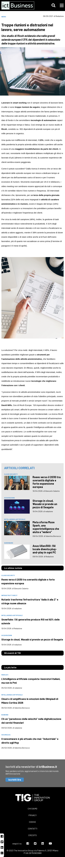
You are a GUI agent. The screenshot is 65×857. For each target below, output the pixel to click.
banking (4, 715)
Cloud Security (11, 474)
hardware (8, 543)
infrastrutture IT (9, 595)
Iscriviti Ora (14, 779)
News (3, 17)
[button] (53, 5)
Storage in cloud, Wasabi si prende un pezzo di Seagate (45, 504)
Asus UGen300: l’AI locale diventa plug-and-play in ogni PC (45, 549)
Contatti (32, 828)
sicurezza (5, 735)
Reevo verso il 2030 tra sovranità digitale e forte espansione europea (47, 481)
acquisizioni (9, 498)
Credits (32, 835)
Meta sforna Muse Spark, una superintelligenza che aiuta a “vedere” (46, 527)
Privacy (32, 815)
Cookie (32, 822)
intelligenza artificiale (14, 519)
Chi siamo (32, 808)
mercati (4, 675)
